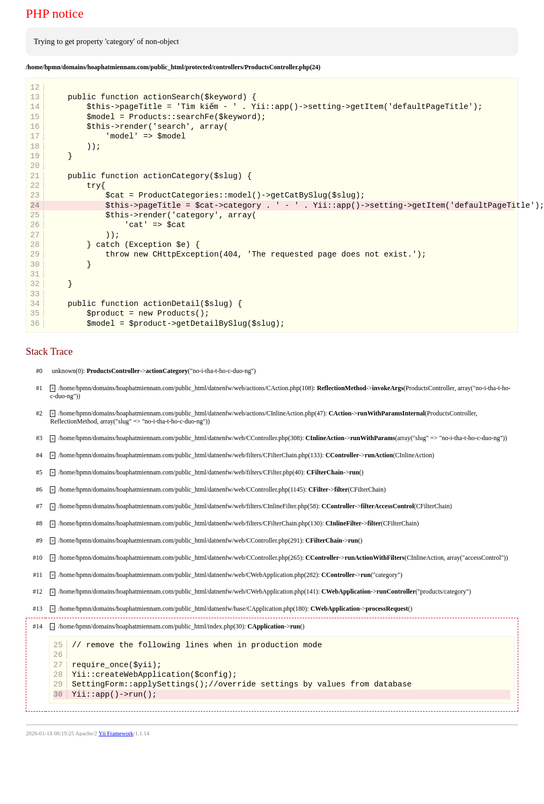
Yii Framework (116, 733)
